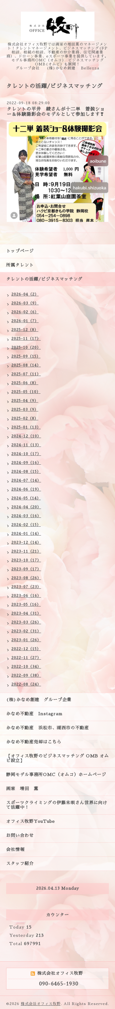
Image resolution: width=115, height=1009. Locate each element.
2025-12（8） (24, 330)
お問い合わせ (20, 835)
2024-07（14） (26, 480)
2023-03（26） (26, 622)
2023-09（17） (26, 569)
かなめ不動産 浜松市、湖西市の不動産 (47, 728)
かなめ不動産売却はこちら (33, 742)
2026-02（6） (25, 312)
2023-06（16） (26, 596)
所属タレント (20, 265)
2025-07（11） (26, 374)
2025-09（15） (25, 356)
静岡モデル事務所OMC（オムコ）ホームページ (56, 774)
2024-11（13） (26, 445)
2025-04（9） (24, 401)
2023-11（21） (26, 551)
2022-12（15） (26, 649)
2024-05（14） (26, 498)
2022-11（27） (26, 658)
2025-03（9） (24, 409)
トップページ (20, 251)
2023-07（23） (26, 587)
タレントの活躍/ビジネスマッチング (44, 279)
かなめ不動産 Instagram (36, 714)
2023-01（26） (26, 640)
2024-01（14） (26, 534)
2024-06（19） (26, 489)
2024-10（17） (26, 454)
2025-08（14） (26, 365)
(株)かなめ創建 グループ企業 (38, 700)
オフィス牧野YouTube (30, 821)
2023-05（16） (26, 604)
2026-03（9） (25, 303)
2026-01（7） (25, 321)
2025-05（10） (25, 392)
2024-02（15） (26, 525)
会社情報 (15, 849)
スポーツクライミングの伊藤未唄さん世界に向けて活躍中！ (56, 805)
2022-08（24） (26, 684)
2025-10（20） (26, 347)
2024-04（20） (26, 507)
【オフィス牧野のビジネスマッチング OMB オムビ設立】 (57, 758)
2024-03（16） (26, 516)
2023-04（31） (26, 613)
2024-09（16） (26, 463)
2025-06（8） (24, 383)
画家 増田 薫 (24, 788)
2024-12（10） (26, 436)
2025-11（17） (26, 339)
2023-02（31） (26, 631)
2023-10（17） (26, 560)
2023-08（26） (26, 578)
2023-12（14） (26, 542)
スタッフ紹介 (20, 863)
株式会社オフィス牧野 (41, 1004)
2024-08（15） (26, 471)
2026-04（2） (25, 294)
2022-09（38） (26, 675)
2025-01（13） (26, 427)
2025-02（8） (24, 418)
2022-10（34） (26, 666)
